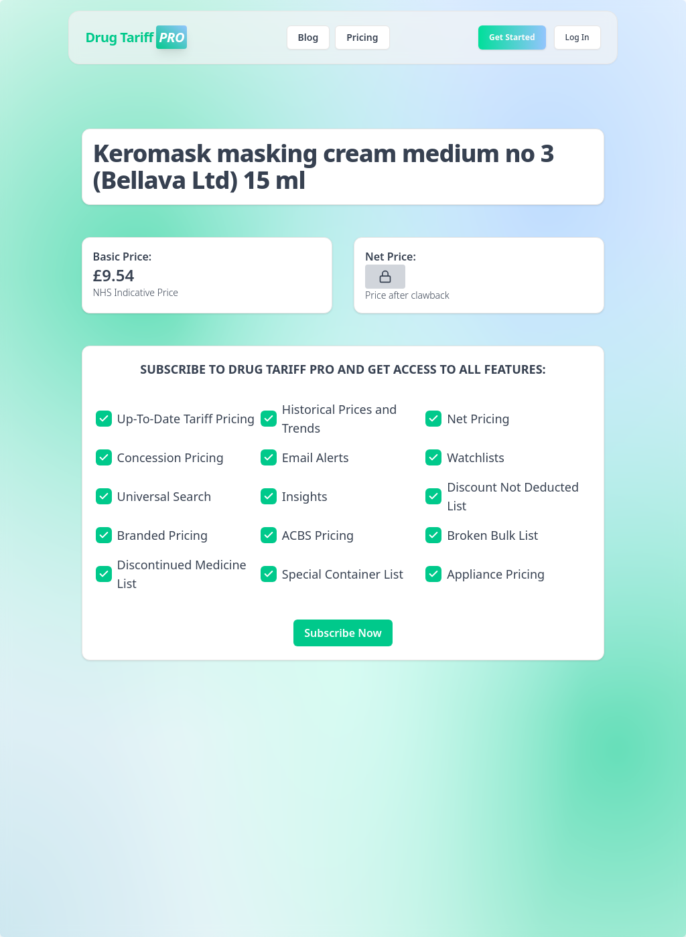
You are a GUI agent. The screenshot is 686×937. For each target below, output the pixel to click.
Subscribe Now (342, 633)
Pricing (362, 37)
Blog (308, 37)
